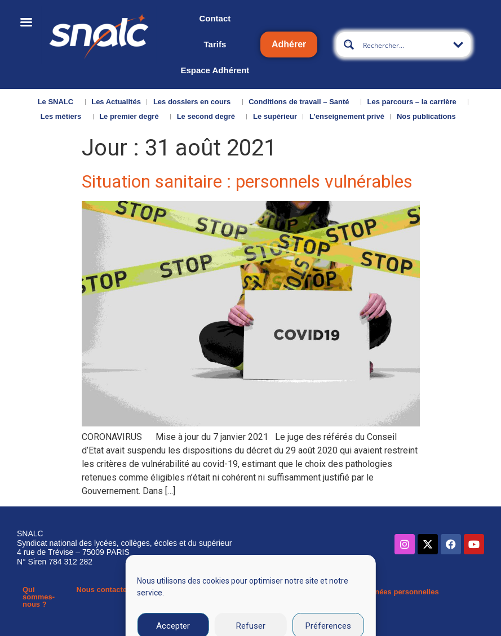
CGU (335, 592)
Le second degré (209, 116)
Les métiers (64, 116)
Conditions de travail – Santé (301, 102)
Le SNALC (58, 102)
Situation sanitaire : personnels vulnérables (247, 181)
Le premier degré (132, 116)
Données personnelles (400, 592)
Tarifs (215, 44)
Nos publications (429, 116)
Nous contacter (103, 589)
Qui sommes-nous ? (39, 596)
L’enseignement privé (346, 116)
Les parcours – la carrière (414, 102)
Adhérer (289, 44)
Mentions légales (278, 595)
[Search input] (404, 44)
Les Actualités (116, 101)
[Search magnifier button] (349, 44)
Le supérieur (275, 116)
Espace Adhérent (214, 70)
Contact (214, 18)
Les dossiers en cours (194, 102)
